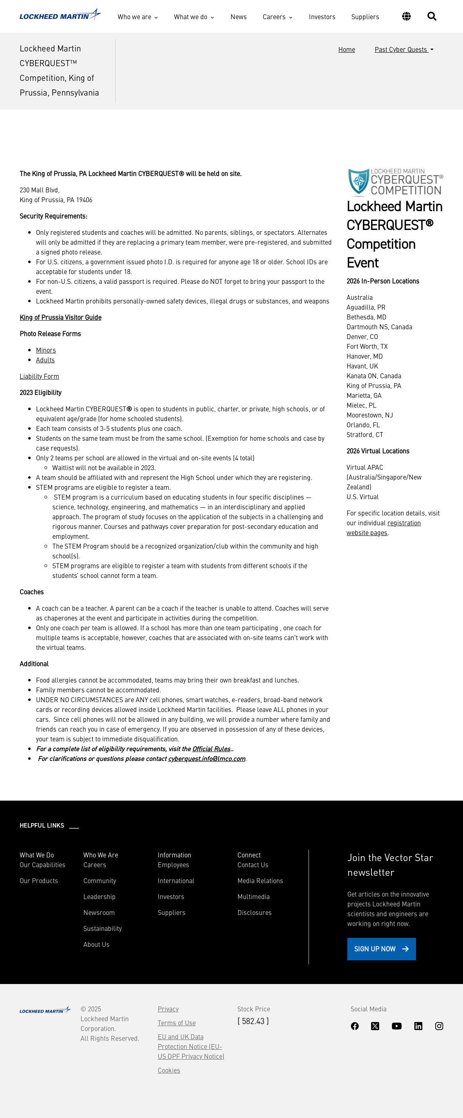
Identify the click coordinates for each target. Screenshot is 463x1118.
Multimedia (253, 896)
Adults (45, 359)
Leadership (99, 896)
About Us (96, 943)
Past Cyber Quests (402, 49)
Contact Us (252, 864)
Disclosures (254, 912)
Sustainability (102, 928)
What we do (190, 16)
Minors (46, 349)
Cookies (169, 1069)
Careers (274, 16)
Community (99, 880)
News (238, 16)
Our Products (39, 880)
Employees (173, 864)
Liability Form (39, 375)
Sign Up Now (375, 948)
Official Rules (211, 748)
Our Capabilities (42, 864)
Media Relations (260, 880)
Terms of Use (177, 1022)
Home (346, 49)
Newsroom (99, 912)
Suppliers (365, 16)
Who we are (134, 16)
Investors (322, 16)
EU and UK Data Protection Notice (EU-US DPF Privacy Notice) (191, 1046)
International (176, 880)
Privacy (168, 1008)
